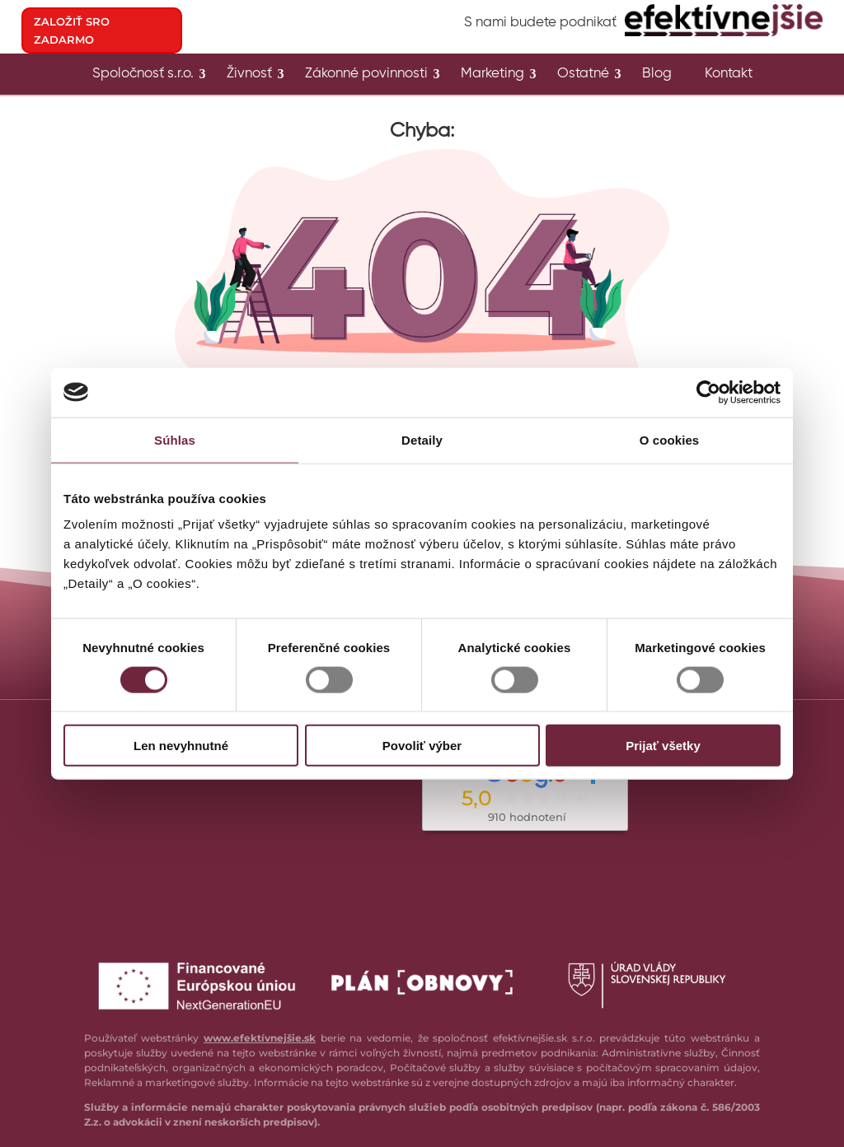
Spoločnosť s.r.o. (143, 74)
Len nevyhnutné (181, 746)
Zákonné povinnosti (366, 74)
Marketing (492, 74)
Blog (657, 74)
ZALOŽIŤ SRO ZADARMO (72, 30)
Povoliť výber (422, 746)
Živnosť (249, 74)
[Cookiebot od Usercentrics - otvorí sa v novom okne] (708, 392)
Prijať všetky (663, 746)
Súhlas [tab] (174, 439)
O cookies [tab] (670, 439)
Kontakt (729, 74)
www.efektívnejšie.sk (260, 1038)
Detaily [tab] (422, 439)
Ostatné (583, 74)
